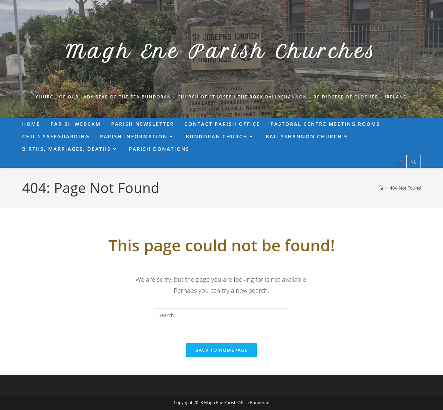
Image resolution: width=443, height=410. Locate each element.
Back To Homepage (221, 350)
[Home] (381, 188)
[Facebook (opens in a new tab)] (400, 162)
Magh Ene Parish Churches (221, 52)
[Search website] (413, 162)
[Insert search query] (221, 315)
